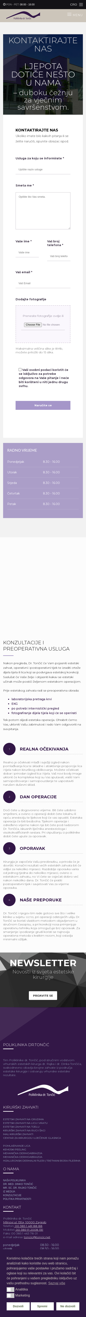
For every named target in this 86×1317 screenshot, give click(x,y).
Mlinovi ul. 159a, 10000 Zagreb (24, 1222)
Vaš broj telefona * (55, 243)
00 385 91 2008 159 (29, 1230)
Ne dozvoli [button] (67, 1306)
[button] (10, 1289)
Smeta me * (25, 185)
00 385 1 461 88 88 (28, 1226)
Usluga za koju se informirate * (40, 158)
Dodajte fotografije (31, 299)
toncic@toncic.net (37, 1237)
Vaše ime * (24, 241)
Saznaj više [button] (56, 1283)
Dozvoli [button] (18, 1306)
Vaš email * (24, 272)
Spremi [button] (42, 1306)
